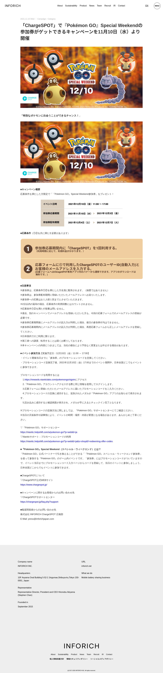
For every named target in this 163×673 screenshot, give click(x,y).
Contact (121, 6)
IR (114, 6)
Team (99, 6)
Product (74, 654)
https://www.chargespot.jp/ (33, 484)
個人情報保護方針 (57, 659)
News (91, 6)
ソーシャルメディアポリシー (101, 659)
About (60, 6)
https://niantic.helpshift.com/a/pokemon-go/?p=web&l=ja (48, 432)
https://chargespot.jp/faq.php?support (39, 502)
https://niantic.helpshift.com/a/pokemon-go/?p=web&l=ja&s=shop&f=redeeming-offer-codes (66, 441)
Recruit (107, 6)
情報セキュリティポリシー (77, 659)
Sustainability (71, 6)
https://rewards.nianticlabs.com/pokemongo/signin (50, 379)
